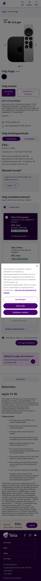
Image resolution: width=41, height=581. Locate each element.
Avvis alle (20, 306)
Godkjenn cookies (20, 312)
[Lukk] (37, 265)
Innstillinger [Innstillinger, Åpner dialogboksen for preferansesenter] (20, 299)
